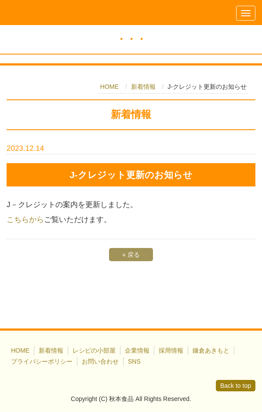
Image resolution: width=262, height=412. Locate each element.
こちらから (25, 219)
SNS (134, 361)
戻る (131, 254)
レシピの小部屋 (94, 350)
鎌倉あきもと (211, 350)
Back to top (235, 385)
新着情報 (143, 86)
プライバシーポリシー (42, 361)
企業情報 (137, 350)
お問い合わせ (100, 361)
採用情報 (171, 350)
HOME (109, 86)
